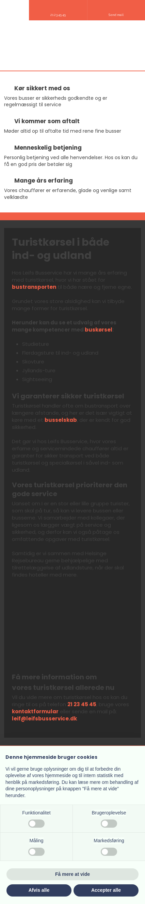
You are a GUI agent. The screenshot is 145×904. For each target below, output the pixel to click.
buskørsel (98, 329)
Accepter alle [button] (106, 890)
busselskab (61, 419)
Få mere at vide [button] (72, 874)
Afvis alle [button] (39, 890)
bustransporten (34, 286)
